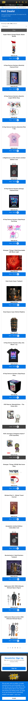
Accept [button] (14, 698)
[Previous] (8, 648)
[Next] (20, 648)
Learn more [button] (17, 694)
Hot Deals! (4, 19)
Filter (14, 30)
